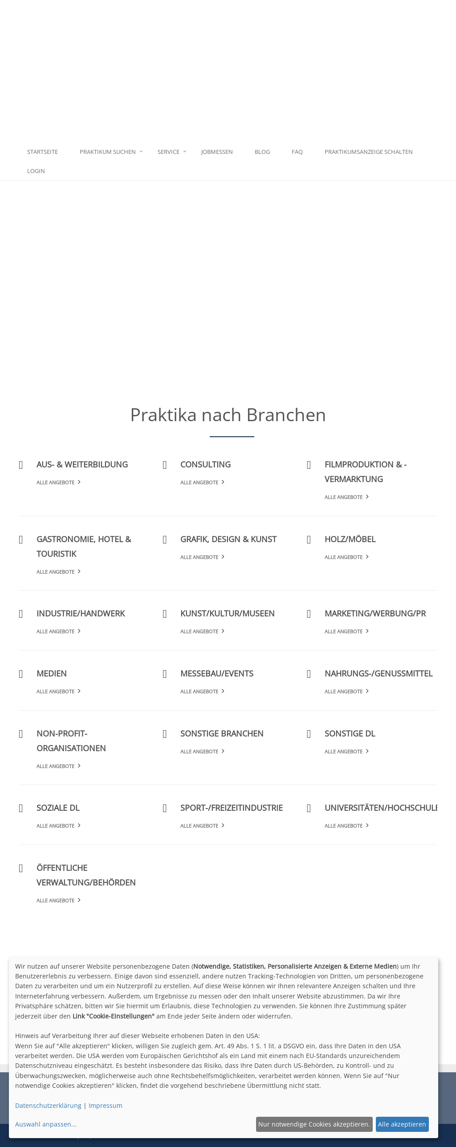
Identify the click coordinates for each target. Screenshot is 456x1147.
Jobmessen (217, 152)
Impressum (105, 1105)
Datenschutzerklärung (48, 1105)
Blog (262, 152)
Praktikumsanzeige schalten (369, 152)
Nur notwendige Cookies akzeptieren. (314, 1124)
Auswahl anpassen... (46, 1124)
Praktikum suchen (108, 152)
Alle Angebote (55, 482)
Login (36, 171)
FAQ (297, 152)
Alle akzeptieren (402, 1124)
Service (168, 152)
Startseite (42, 152)
